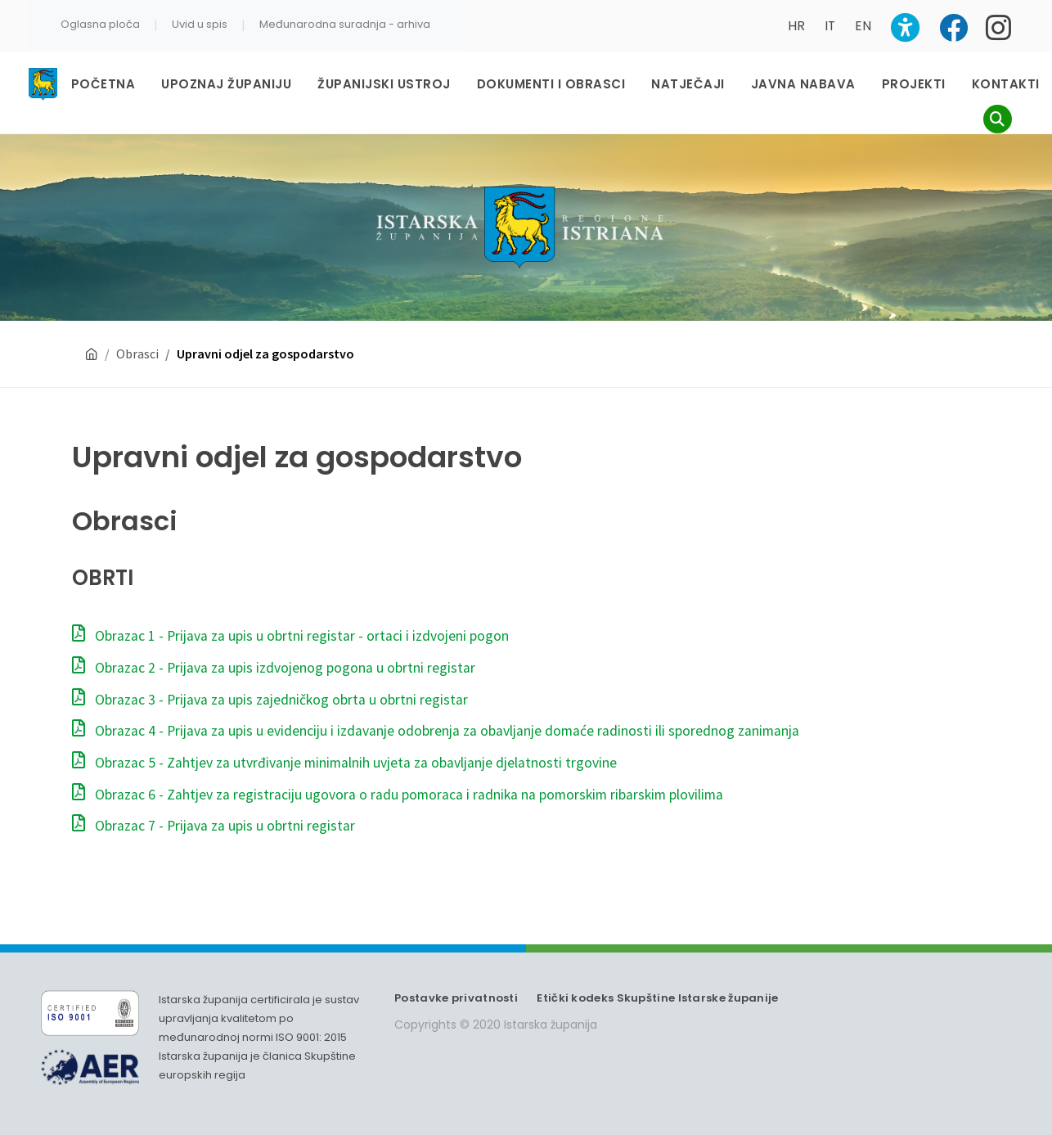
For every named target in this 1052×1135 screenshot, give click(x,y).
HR (796, 25)
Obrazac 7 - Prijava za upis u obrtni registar (213, 826)
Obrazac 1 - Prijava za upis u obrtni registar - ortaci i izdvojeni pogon (290, 636)
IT (830, 25)
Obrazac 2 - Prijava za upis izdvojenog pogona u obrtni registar (273, 668)
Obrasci (137, 353)
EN (863, 25)
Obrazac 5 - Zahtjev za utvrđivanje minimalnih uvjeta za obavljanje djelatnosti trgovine (344, 763)
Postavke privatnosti (456, 998)
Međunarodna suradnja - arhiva (344, 24)
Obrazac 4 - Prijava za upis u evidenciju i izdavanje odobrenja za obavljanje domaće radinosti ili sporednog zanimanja (435, 731)
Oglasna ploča (100, 24)
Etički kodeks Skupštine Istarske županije (657, 998)
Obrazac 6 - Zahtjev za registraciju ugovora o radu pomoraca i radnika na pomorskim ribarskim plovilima (397, 795)
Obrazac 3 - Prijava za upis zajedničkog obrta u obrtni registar (270, 700)
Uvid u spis (199, 24)
